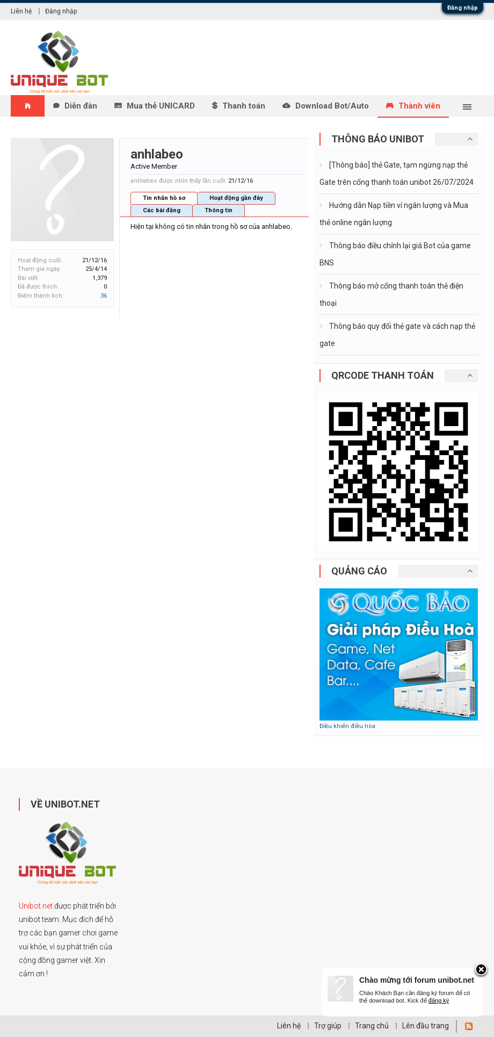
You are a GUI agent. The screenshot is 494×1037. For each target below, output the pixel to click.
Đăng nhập (462, 7)
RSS (469, 1026)
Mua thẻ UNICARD (161, 106)
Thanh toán (243, 106)
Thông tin (219, 210)
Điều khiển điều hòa (347, 726)
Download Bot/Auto (332, 106)
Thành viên (419, 106)
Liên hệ (21, 11)
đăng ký (438, 1000)
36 (103, 295)
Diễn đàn (80, 106)
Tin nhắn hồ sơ (164, 198)
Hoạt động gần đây (236, 198)
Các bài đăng (161, 210)
